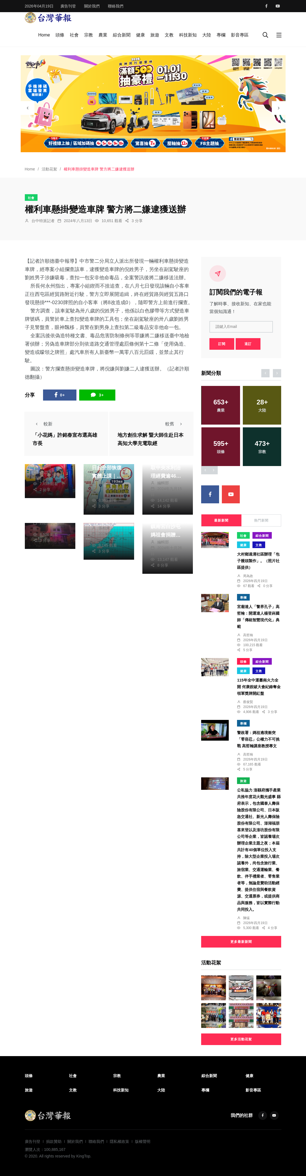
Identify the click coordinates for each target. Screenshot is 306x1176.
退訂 (248, 344)
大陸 (206, 35)
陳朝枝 (45, 466)
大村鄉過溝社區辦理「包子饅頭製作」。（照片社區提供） (258, 561)
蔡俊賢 (248, 702)
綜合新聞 (122, 35)
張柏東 (104, 483)
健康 (140, 35)
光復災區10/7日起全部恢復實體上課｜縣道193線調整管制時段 (108, 476)
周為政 (248, 576)
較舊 (175, 424)
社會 (74, 35)
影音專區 (240, 35)
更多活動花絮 (241, 1039)
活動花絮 (49, 169)
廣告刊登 (68, 6)
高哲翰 (248, 635)
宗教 (88, 35)
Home (44, 35)
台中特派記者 (43, 221)
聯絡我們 (115, 6)
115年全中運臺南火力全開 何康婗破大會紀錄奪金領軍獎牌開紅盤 (259, 687)
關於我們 (92, 6)
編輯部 (163, 483)
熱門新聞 (261, 520)
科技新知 (188, 35)
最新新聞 (221, 520)
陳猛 (246, 918)
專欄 (221, 35)
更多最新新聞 (241, 942)
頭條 (59, 35)
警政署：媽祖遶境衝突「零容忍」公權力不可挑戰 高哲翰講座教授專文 (258, 739)
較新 (42, 424)
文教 (169, 35)
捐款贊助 (54, 1141)
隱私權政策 (119, 1141)
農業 (103, 35)
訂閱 (221, 344)
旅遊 (154, 35)
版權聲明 (142, 1141)
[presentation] (27, 108)
